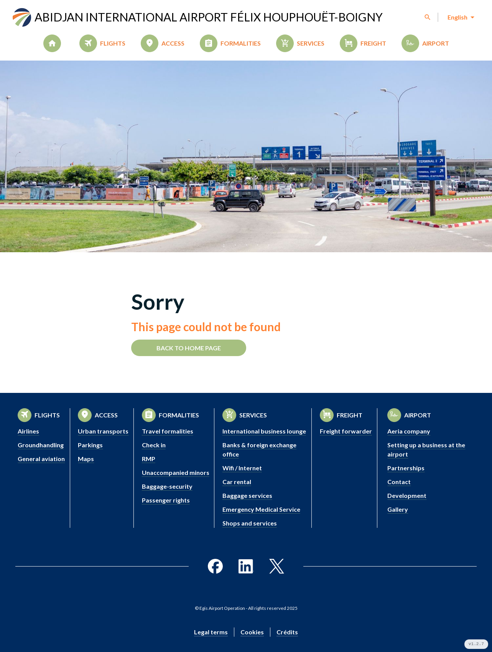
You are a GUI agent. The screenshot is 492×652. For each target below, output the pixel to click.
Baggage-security (167, 486)
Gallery (397, 509)
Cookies (252, 632)
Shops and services (249, 523)
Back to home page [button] (188, 347)
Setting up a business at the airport (426, 449)
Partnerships (406, 467)
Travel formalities (167, 431)
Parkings (90, 444)
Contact (399, 481)
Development (406, 495)
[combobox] (460, 17)
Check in (154, 444)
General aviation (41, 458)
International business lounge (264, 431)
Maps (86, 458)
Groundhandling (41, 444)
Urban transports (103, 431)
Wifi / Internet (242, 467)
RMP (148, 458)
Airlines (28, 431)
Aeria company (408, 431)
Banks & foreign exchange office (259, 449)
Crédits (287, 632)
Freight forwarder (346, 431)
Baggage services (247, 495)
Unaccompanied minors (175, 472)
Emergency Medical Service (261, 509)
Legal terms (211, 632)
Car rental (236, 481)
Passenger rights (166, 500)
